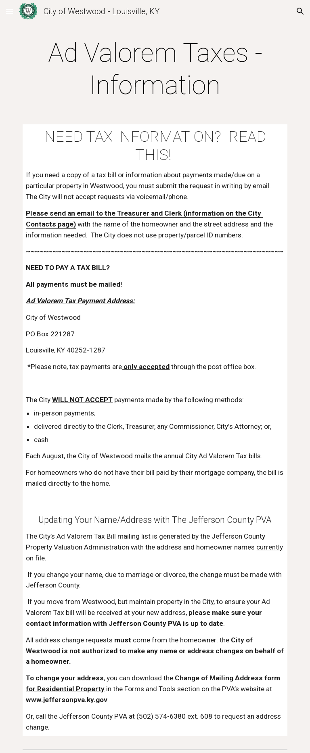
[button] (9, 11)
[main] (155, 69)
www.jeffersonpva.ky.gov (66, 700)
